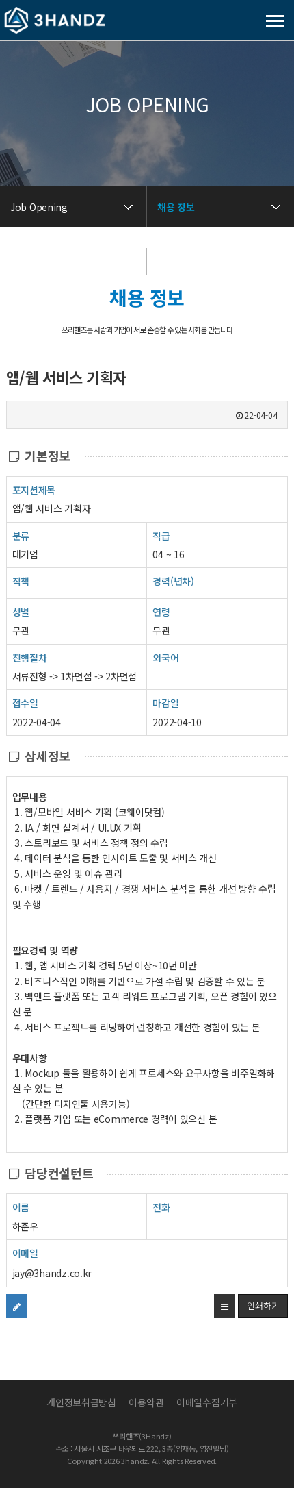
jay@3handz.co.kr (52, 1273)
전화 (161, 1207)
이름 (20, 1207)
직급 (161, 536)
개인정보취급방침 (81, 1402)
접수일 (25, 702)
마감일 (165, 703)
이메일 (25, 1253)
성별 (20, 611)
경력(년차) (172, 581)
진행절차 (29, 657)
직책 (20, 580)
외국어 (165, 658)
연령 (161, 612)
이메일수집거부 (206, 1402)
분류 (20, 535)
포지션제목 (34, 489)
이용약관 (146, 1402)
